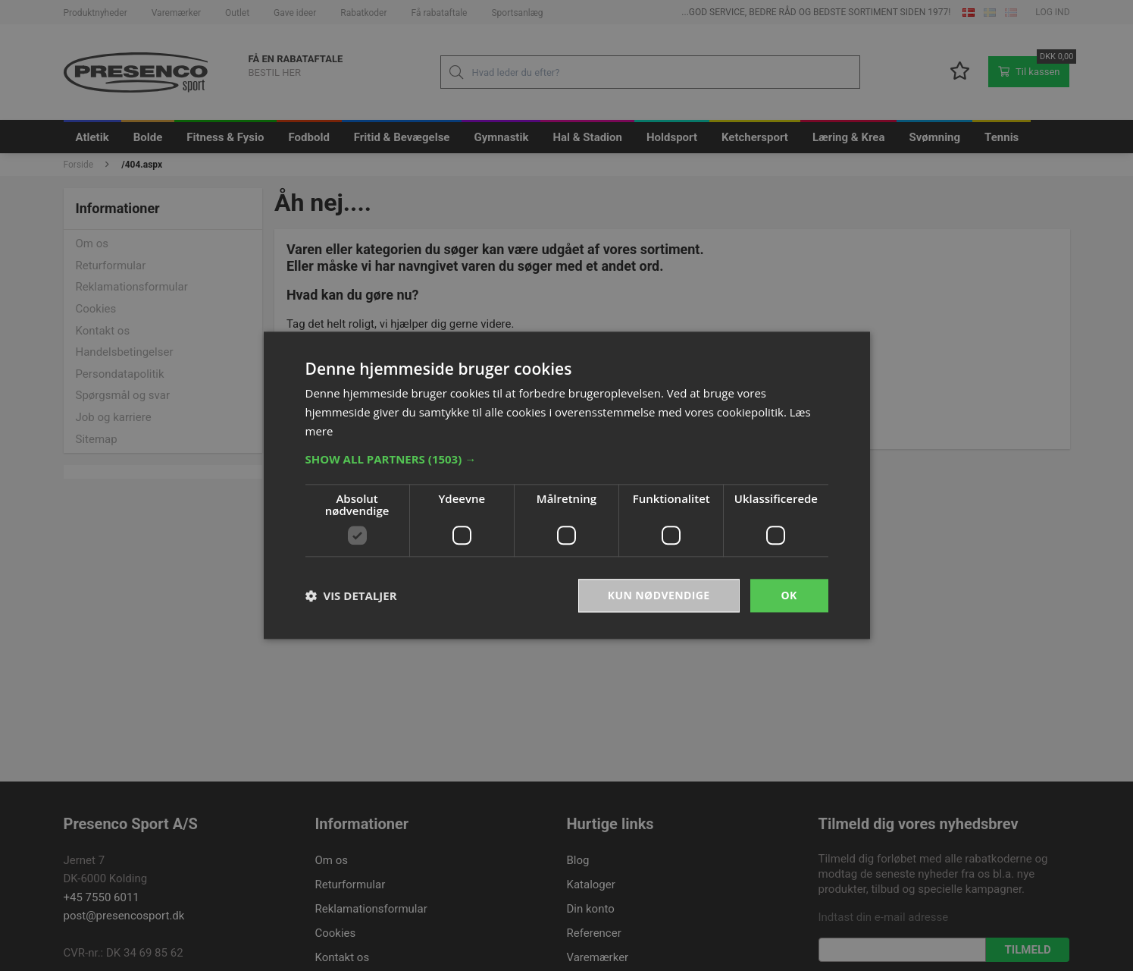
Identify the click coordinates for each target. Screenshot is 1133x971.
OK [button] (789, 595)
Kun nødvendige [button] (659, 595)
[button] (566, 459)
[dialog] (566, 485)
